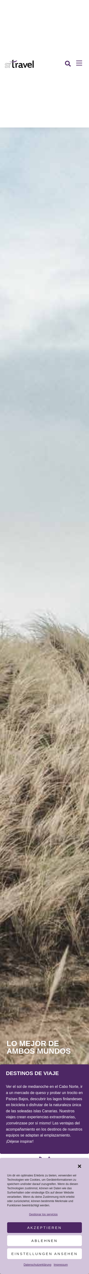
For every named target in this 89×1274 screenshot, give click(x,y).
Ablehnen (44, 1241)
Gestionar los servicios (43, 1214)
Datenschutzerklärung (37, 1264)
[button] (79, 1166)
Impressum (61, 1264)
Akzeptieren (44, 1228)
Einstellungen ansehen (44, 1254)
